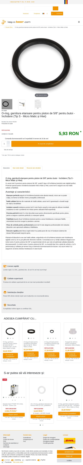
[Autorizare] (25, 13)
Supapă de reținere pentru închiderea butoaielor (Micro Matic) (72, 343)
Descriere (6, 168)
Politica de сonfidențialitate (51, 439)
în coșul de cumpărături (59, 144)
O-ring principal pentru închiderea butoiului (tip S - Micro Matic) (51, 343)
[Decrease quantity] (8, 145)
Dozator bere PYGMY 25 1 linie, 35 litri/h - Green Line (13, 404)
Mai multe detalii (18, 168)
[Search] (55, 8)
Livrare (22, 155)
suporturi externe (31, 460)
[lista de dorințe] (48, 13)
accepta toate (69, 452)
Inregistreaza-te (28, 439)
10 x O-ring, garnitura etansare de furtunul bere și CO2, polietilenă (41, 404)
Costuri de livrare (8, 439)
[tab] (6, 168)
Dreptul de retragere (49, 437)
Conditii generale (48, 443)
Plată (4, 437)
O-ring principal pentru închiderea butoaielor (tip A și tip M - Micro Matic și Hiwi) (31, 344)
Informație (6, 447)
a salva (69, 460)
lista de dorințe (7, 149)
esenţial (7, 460)
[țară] (43, 13)
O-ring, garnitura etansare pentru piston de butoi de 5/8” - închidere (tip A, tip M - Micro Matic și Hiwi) (10, 345)
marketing (18, 460)
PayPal (43, 460)
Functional (8, 462)
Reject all (69, 456)
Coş (24, 441)
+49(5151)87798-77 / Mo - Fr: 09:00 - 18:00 (22, 2)
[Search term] (39, 8)
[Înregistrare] (35, 13)
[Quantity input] (4, 144)
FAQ (4, 441)
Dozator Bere (9, 27)
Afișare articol (15, 414)
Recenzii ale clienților (34, 168)
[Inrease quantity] (8, 142)
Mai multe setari (18, 462)
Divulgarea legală (48, 441)
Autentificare (27, 437)
